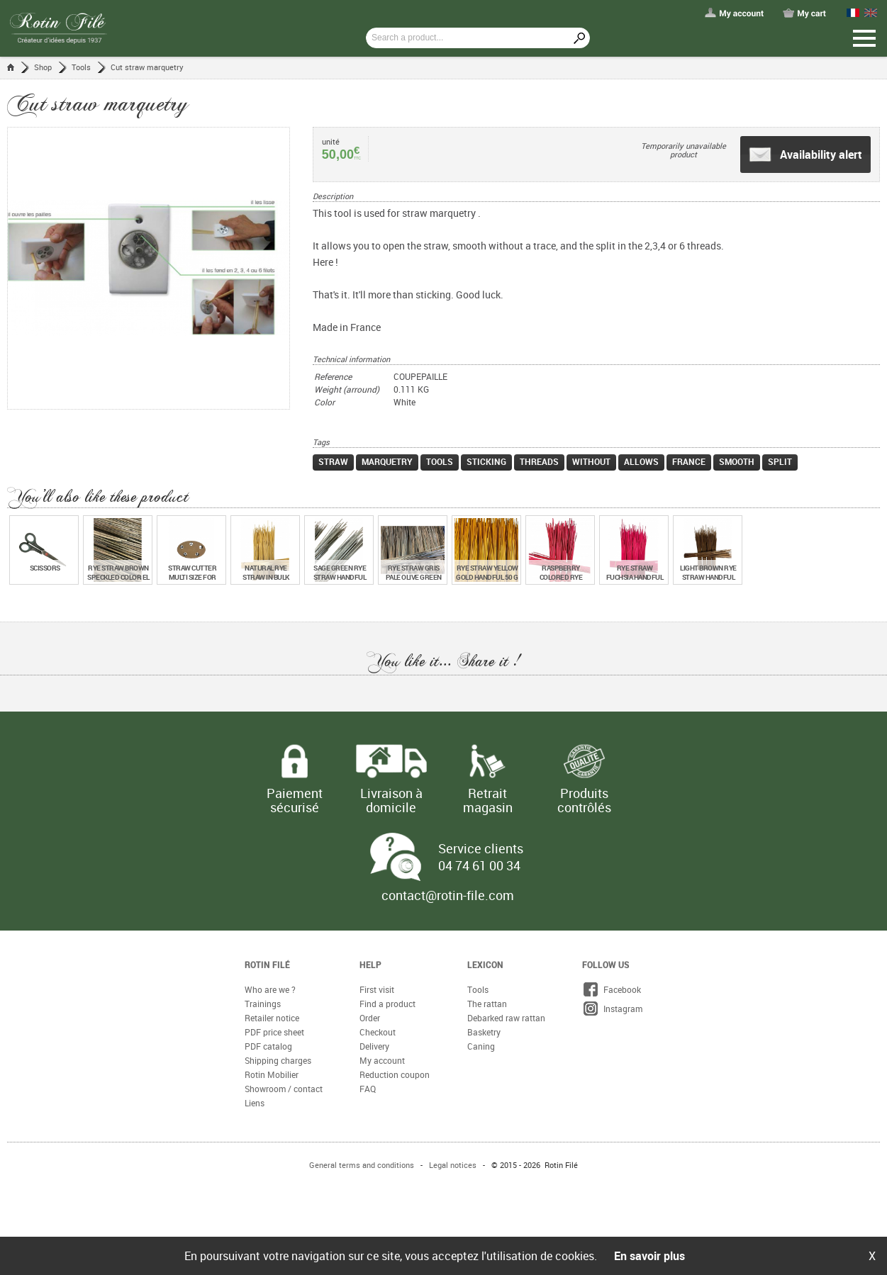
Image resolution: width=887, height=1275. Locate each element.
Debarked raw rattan (506, 1017)
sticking (486, 461)
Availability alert (805, 154)
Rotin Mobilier (272, 1074)
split (780, 461)
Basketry (484, 1032)
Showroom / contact (284, 1088)
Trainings (263, 1003)
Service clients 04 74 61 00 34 (480, 857)
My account (382, 1060)
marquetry (387, 461)
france (688, 461)
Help (370, 964)
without (591, 461)
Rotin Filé (267, 964)
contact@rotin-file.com (447, 895)
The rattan (487, 1003)
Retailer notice (272, 1017)
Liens (254, 1102)
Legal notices (452, 1164)
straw (333, 461)
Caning (481, 1046)
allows (641, 461)
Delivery (374, 1046)
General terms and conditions (361, 1164)
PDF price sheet (274, 1032)
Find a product (387, 1003)
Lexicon (485, 964)
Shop (43, 67)
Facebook (611, 989)
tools (439, 461)
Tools (81, 67)
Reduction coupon (394, 1074)
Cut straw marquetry (147, 67)
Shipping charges (278, 1060)
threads (539, 461)
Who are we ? (270, 989)
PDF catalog (268, 1046)
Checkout (377, 1032)
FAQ (367, 1088)
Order (369, 1017)
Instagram (612, 1008)
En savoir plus (649, 1256)
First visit (376, 989)
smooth (736, 461)
